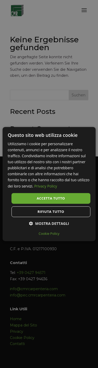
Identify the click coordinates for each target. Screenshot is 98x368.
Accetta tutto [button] (51, 198)
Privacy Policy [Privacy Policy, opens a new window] (45, 186)
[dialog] (49, 184)
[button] (49, 223)
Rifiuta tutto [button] (51, 211)
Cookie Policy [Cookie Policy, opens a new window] (49, 233)
